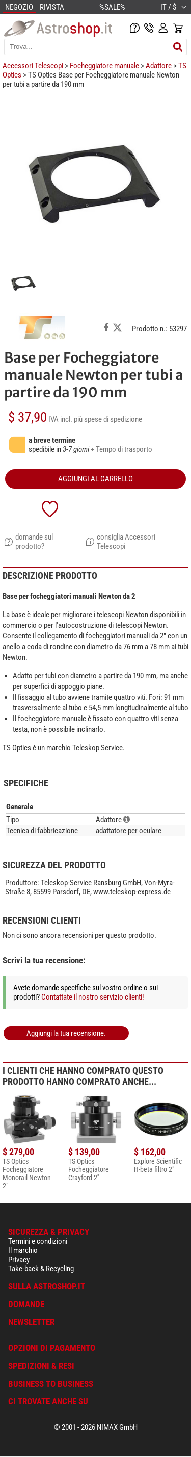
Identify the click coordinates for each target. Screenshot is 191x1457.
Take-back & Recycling (41, 1268)
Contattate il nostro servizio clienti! (92, 997)
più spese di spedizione (108, 419)
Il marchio (23, 1250)
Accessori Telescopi (33, 65)
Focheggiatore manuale (104, 65)
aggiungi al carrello (95, 478)
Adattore (159, 65)
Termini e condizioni (37, 1241)
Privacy (19, 1259)
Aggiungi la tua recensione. (66, 1033)
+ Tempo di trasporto (121, 449)
